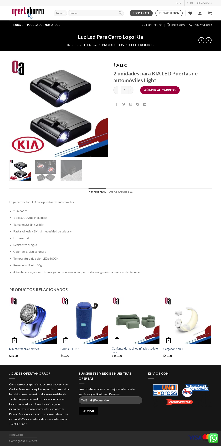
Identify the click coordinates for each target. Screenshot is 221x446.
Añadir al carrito (160, 90)
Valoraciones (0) (120, 192)
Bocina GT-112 (70, 349)
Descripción (97, 192)
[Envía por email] (131, 104)
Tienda (17, 25)
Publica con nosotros (43, 24)
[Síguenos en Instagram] (191, 3)
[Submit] (120, 13)
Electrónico (141, 45)
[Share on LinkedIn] (145, 104)
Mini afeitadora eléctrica (24, 349)
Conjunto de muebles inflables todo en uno (135, 350)
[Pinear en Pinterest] (138, 104)
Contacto (16, 434)
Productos (113, 45)
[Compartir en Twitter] (124, 104)
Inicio (72, 45)
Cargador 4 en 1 (173, 349)
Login (178, 3)
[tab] (97, 192)
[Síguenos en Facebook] (188, 3)
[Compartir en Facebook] (117, 104)
